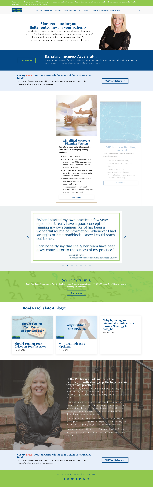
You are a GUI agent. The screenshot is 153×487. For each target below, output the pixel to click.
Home (38, 12)
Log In (137, 12)
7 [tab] (90, 269)
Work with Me (69, 12)
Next (125, 240)
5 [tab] (81, 269)
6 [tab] (86, 269)
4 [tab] (76, 269)
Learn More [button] (26, 62)
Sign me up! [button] (76, 296)
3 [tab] (72, 269)
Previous (28, 240)
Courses (57, 12)
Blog (80, 12)
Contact (87, 12)
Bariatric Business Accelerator (107, 12)
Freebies (47, 12)
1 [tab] (63, 269)
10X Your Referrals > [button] (115, 83)
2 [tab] (67, 269)
